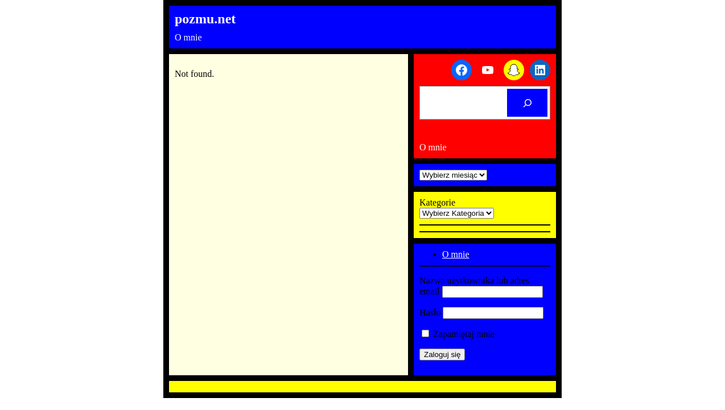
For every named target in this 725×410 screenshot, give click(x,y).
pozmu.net (205, 18)
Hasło (429, 312)
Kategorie (437, 202)
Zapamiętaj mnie (458, 334)
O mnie (188, 37)
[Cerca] (527, 103)
